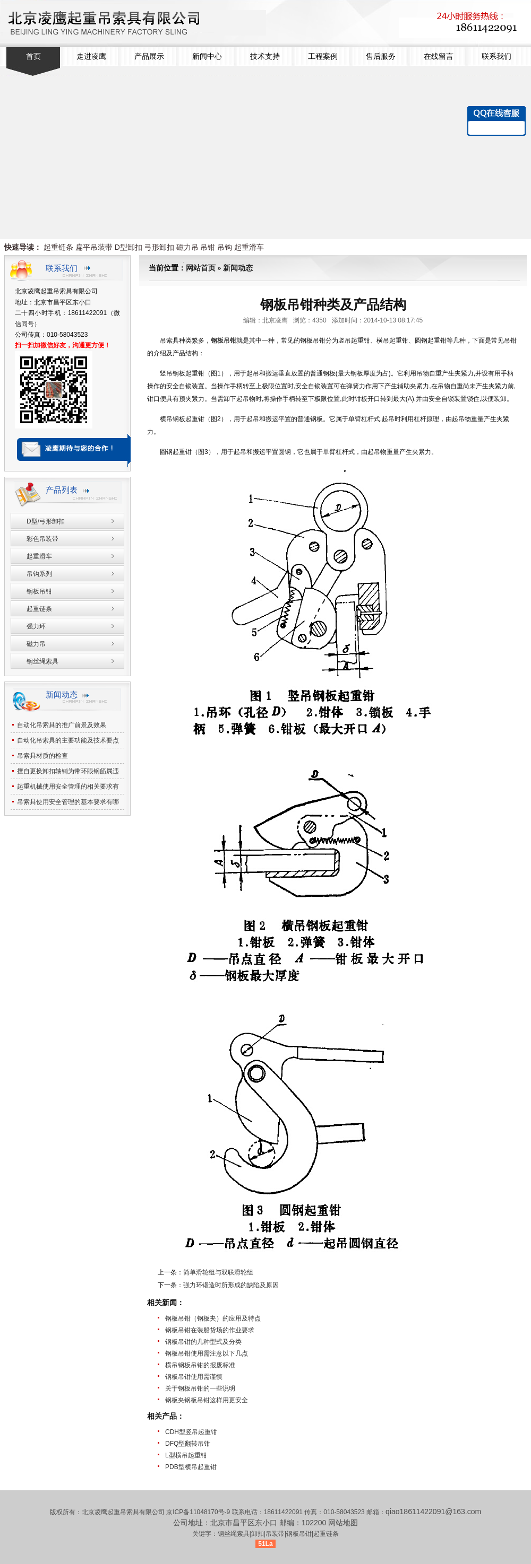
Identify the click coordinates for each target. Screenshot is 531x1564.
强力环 (36, 626)
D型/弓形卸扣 (46, 521)
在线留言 (438, 56)
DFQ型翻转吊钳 (187, 1443)
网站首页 (201, 268)
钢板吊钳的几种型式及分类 (203, 1341)
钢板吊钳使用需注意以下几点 (206, 1353)
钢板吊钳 (39, 591)
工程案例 (323, 56)
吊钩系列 (39, 574)
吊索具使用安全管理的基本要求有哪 (68, 802)
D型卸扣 (128, 247)
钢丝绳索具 (42, 661)
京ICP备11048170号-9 (199, 1512)
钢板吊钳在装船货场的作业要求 (209, 1330)
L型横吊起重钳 (186, 1455)
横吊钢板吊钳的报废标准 (200, 1365)
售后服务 (381, 56)
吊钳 (207, 247)
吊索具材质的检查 (42, 755)
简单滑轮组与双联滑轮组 (218, 1272)
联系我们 (496, 56)
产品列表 (62, 489)
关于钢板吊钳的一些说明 (200, 1388)
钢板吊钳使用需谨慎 (193, 1376)
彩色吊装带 (42, 539)
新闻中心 (207, 56)
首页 (33, 56)
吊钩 (224, 247)
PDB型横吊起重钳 (191, 1467)
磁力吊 (187, 247)
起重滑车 (249, 247)
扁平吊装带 (94, 247)
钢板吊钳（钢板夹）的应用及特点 (213, 1318)
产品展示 (149, 56)
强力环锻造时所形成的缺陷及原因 (231, 1285)
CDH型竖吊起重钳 (191, 1432)
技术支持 (265, 56)
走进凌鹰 (91, 56)
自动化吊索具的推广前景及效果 (61, 725)
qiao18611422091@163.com (433, 1511)
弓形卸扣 (159, 247)
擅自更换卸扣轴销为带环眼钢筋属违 (68, 771)
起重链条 (58, 247)
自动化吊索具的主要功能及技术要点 (68, 740)
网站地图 (343, 1522)
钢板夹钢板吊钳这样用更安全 (206, 1400)
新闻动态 (238, 268)
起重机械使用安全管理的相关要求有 (68, 786)
